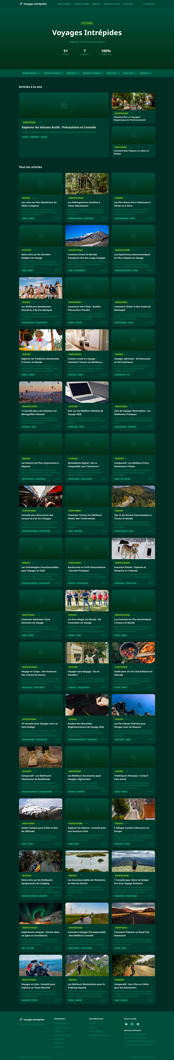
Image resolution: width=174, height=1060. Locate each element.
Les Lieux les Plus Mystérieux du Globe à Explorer (139, 1044)
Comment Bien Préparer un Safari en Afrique (138, 1041)
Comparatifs (129, 73)
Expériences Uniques (112, 4)
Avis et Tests (128, 4)
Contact (92, 1027)
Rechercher (149, 4)
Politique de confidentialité (99, 1035)
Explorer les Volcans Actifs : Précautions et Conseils (135, 1034)
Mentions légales (96, 1031)
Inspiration (96, 4)
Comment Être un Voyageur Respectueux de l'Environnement (137, 1038)
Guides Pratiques (64, 4)
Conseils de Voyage (81, 4)
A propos (92, 1023)
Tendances (145, 73)
